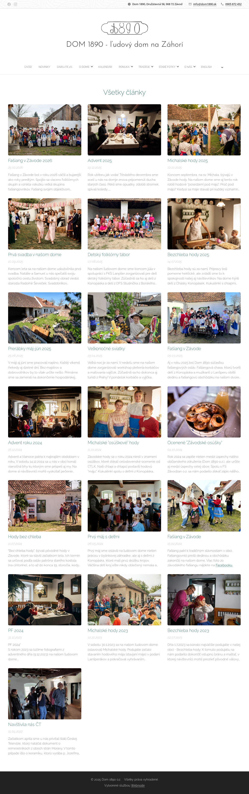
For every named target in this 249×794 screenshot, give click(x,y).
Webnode (138, 785)
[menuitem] (87, 67)
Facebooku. (224, 565)
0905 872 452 (233, 4)
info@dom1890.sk (204, 4)
